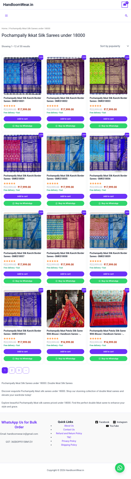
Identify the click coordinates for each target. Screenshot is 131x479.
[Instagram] (120, 422)
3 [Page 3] (18, 370)
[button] (126, 16)
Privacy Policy (69, 441)
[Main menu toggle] (6, 15)
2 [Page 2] (11, 370)
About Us (69, 425)
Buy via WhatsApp (23, 126)
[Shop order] (114, 46)
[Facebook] (102, 422)
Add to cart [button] (22, 119)
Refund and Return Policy (69, 433)
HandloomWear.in (18, 4)
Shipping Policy (69, 444)
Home (4, 28)
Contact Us (69, 429)
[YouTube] (112, 425)
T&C (69, 437)
